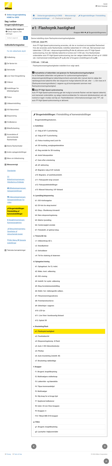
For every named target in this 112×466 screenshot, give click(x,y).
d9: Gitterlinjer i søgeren (44, 306)
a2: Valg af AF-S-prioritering (46, 136)
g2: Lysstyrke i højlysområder (46, 432)
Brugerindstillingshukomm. (46, 120)
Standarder (11, 171)
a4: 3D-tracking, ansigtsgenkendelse (49, 145)
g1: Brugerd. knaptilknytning (46, 427)
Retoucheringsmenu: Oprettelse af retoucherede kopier (16, 231)
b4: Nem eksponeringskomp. (46, 215)
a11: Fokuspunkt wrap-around (47, 180)
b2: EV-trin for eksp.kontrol (45, 205)
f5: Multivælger (41, 391)
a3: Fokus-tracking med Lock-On (48, 141)
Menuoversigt (70, 16)
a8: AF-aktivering (42, 165)
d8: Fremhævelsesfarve (44, 301)
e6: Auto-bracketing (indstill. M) (47, 356)
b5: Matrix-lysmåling (43, 220)
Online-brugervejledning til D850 (49, 16)
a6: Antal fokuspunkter (44, 155)
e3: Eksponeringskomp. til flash (47, 341)
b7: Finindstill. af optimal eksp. (47, 230)
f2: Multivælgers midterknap (46, 377)
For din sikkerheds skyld (16, 51)
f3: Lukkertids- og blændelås (46, 381)
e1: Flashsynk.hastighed (44, 331)
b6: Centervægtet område (45, 225)
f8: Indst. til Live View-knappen (47, 406)
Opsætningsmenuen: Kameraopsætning (16, 221)
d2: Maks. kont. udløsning (45, 271)
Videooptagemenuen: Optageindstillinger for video (16, 199)
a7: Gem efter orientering (45, 160)
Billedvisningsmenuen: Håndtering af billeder (16, 179)
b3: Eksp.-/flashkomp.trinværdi (47, 210)
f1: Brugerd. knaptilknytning (46, 372)
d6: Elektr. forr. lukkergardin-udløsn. (49, 291)
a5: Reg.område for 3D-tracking (47, 150)
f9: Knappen (41, 411)
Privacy (8, 454)
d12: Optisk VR (41, 320)
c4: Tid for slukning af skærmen (47, 256)
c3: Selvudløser (41, 251)
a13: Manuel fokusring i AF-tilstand (49, 190)
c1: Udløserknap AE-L (43, 241)
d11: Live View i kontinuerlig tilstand (49, 315)
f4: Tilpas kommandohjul (45, 386)
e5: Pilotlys (39, 351)
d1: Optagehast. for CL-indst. (46, 266)
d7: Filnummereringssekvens (46, 296)
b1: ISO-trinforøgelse (43, 200)
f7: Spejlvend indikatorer (44, 401)
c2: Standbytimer (42, 246)
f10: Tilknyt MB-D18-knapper (46, 416)
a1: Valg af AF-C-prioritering (46, 131)
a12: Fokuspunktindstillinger (46, 185)
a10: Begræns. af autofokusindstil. (48, 175)
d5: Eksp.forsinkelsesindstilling (47, 286)
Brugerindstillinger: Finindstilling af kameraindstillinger (15, 211)
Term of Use (18, 454)
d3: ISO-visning (41, 276)
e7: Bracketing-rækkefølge (45, 361)
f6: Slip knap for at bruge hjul (46, 396)
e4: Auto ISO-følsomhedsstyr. (47, 346)
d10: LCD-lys (40, 311)
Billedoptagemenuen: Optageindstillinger (16, 189)
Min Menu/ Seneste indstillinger (16, 241)
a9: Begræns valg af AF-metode (47, 170)
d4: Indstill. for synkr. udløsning (47, 281)
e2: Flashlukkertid (42, 336)
